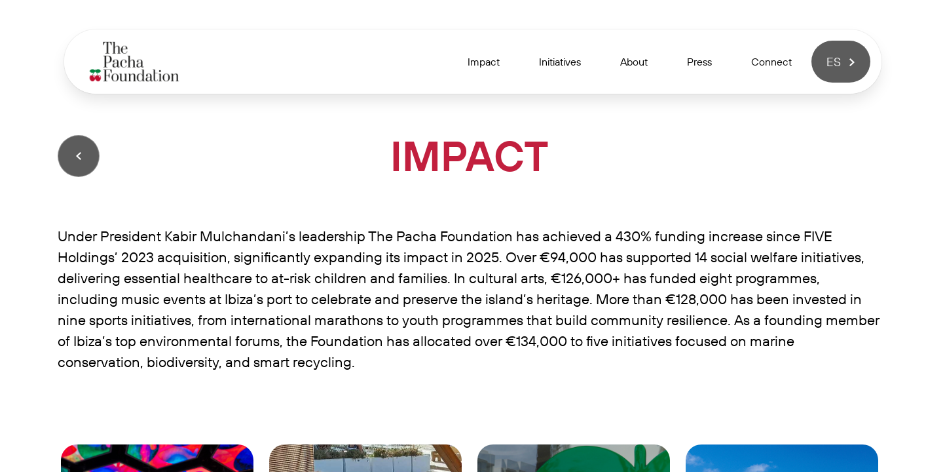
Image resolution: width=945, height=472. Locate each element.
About (634, 61)
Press (699, 61)
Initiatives (560, 61)
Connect (771, 61)
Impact (484, 61)
